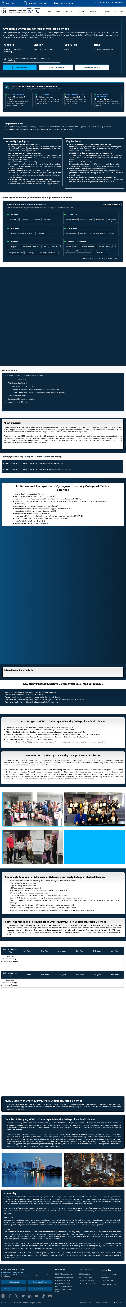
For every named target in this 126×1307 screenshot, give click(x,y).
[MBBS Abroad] (13, 1282)
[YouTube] (36, 1296)
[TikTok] (43, 1296)
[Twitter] (23, 1296)
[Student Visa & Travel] (40, 1282)
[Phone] (37, 11)
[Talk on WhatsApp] (20, 67)
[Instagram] (3, 1296)
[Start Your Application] (56, 67)
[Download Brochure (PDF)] (92, 67)
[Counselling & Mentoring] (13, 1289)
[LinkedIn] (30, 1296)
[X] (16, 1296)
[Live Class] (29, 11)
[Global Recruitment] (40, 1289)
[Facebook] (10, 1296)
